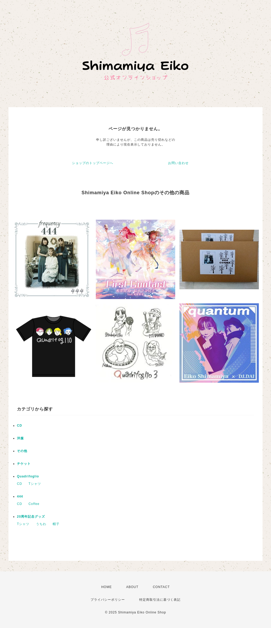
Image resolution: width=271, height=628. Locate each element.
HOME (106, 587)
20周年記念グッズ (31, 516)
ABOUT (132, 587)
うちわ (41, 524)
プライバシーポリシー (108, 600)
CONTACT (161, 587)
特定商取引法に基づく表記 (159, 600)
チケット (24, 464)
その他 (22, 451)
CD (19, 425)
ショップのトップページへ (92, 163)
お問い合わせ (178, 163)
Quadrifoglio (28, 476)
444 (20, 496)
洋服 (20, 438)
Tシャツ (35, 484)
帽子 (56, 524)
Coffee (34, 504)
